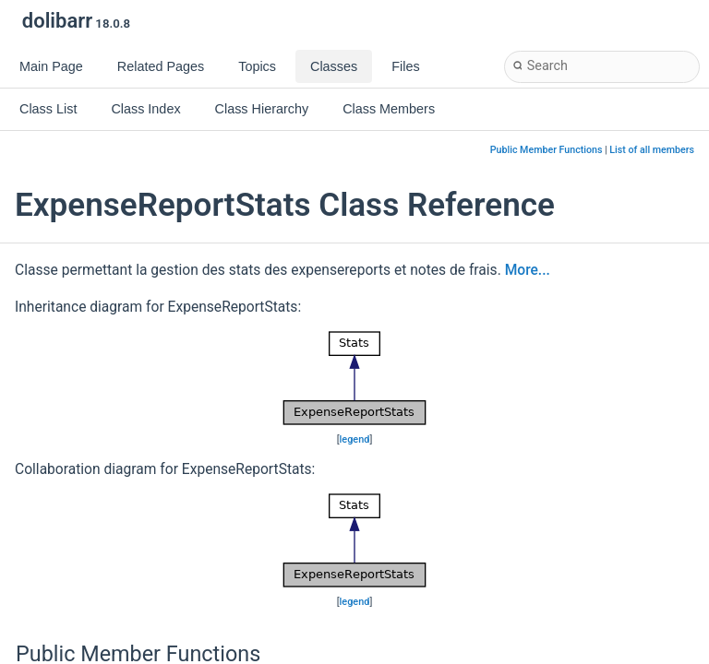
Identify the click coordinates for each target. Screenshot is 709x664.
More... (527, 270)
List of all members (651, 150)
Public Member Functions (546, 150)
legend (355, 439)
